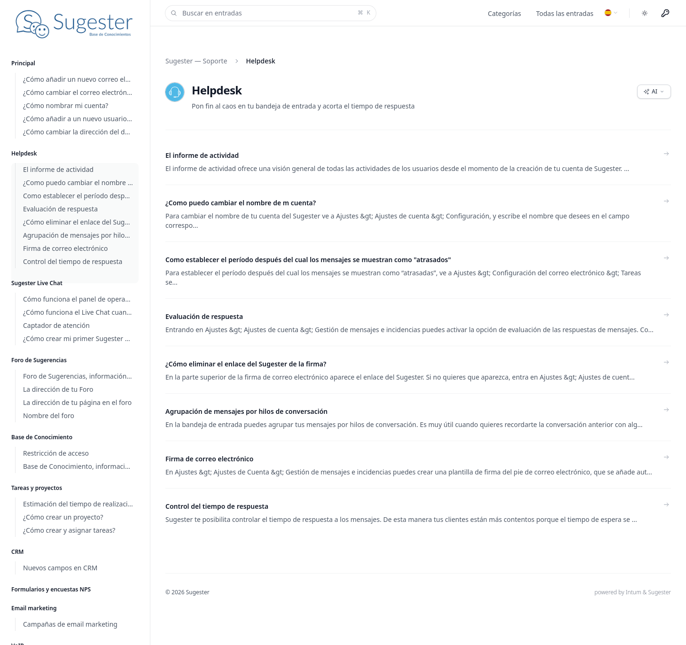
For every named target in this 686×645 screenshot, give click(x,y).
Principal (23, 63)
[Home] (75, 24)
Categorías (504, 13)
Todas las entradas (564, 13)
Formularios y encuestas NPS (51, 589)
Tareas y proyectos (36, 488)
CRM (17, 552)
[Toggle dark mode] (644, 13)
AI (654, 91)
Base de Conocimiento (41, 437)
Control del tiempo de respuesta (216, 506)
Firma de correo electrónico (209, 458)
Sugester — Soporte (196, 60)
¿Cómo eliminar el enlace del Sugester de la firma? (245, 363)
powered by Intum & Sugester (632, 592)
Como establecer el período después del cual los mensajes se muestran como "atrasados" (308, 259)
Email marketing (33, 608)
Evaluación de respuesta (204, 316)
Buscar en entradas (269, 13)
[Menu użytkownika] (665, 13)
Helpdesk (24, 153)
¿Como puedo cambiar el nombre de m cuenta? (240, 202)
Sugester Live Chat (36, 283)
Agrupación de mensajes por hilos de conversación (246, 411)
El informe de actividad (202, 155)
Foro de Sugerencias (39, 360)
